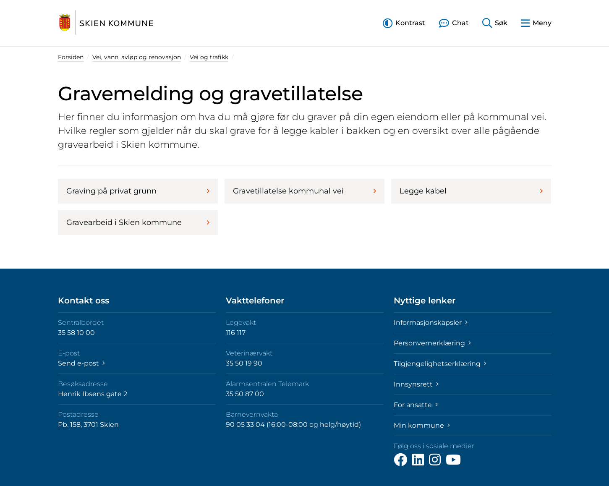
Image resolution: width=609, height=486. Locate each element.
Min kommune (422, 425)
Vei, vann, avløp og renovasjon (136, 57)
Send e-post (81, 363)
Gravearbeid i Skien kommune (137, 222)
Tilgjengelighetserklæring (440, 364)
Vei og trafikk (209, 57)
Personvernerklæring (432, 343)
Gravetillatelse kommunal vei (304, 191)
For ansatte (416, 405)
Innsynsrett (416, 384)
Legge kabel (471, 191)
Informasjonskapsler (431, 323)
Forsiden (71, 57)
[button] (404, 22)
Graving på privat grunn (137, 191)
